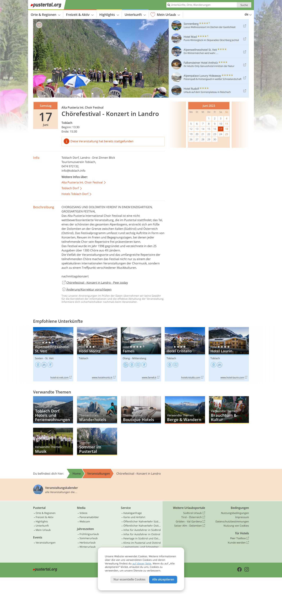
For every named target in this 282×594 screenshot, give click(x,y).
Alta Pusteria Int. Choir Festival (84, 182)
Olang (126, 358)
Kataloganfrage (132, 513)
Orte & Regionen (45, 14)
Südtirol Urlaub (194, 513)
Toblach (67, 123)
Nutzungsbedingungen (235, 513)
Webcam (84, 521)
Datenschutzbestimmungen (232, 521)
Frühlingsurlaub (89, 534)
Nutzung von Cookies (236, 525)
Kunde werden (238, 542)
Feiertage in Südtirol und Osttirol (142, 538)
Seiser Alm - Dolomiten (189, 525)
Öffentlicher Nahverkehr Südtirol (142, 521)
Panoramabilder (89, 517)
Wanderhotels (97, 410)
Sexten (39, 358)
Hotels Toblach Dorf (77, 194)
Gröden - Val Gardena (190, 521)
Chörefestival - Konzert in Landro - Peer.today (95, 282)
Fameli (141, 354)
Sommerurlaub (88, 538)
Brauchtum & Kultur (229, 410)
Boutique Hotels (141, 410)
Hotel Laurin (229, 354)
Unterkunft (135, 14)
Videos (83, 513)
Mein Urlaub (165, 15)
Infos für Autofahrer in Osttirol (141, 534)
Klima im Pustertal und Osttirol (142, 542)
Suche (244, 5)
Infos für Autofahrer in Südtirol (142, 530)
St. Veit (49, 358)
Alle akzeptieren (163, 579)
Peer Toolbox (239, 538)
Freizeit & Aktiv (80, 14)
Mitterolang (139, 358)
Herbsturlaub (87, 542)
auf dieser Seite (141, 563)
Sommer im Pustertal (97, 441)
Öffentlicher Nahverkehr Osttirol (142, 525)
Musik (53, 441)
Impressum (242, 517)
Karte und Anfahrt (134, 517)
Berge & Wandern (185, 410)
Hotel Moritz (97, 354)
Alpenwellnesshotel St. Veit (53, 354)
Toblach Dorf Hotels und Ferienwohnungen (53, 410)
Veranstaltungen (46, 542)
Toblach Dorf (70, 158)
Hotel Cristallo (185, 354)
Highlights (109, 14)
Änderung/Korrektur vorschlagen (87, 289)
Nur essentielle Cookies (129, 579)
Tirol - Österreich (193, 517)
